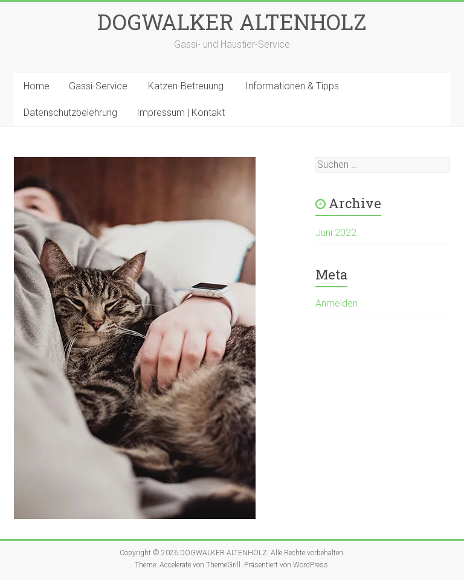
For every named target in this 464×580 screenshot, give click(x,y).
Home (37, 86)
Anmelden (336, 303)
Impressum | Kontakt (181, 112)
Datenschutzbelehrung (70, 112)
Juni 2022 (335, 232)
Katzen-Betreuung (186, 86)
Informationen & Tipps (292, 86)
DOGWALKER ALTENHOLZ (232, 21)
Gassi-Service (98, 86)
